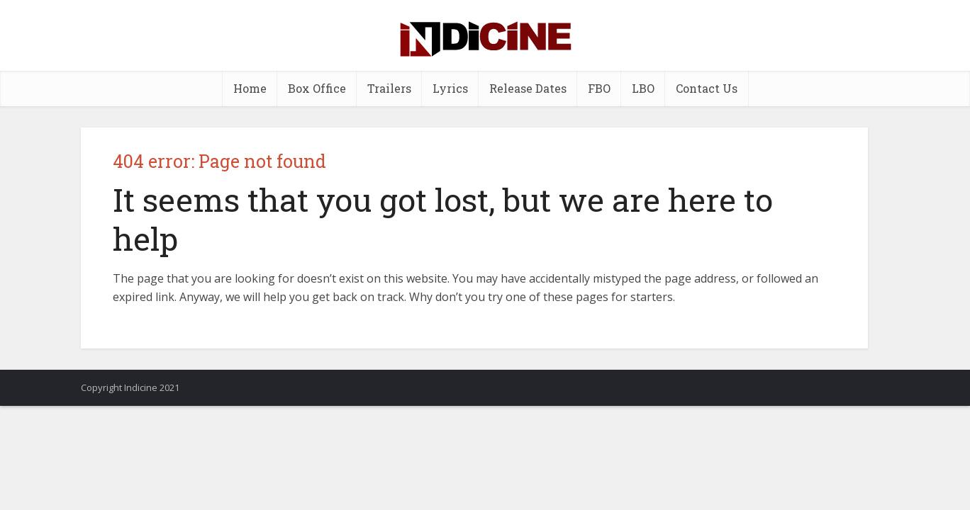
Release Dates (528, 88)
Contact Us (706, 88)
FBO (599, 88)
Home (250, 88)
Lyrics (450, 88)
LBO (643, 88)
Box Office (317, 88)
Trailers (389, 88)
